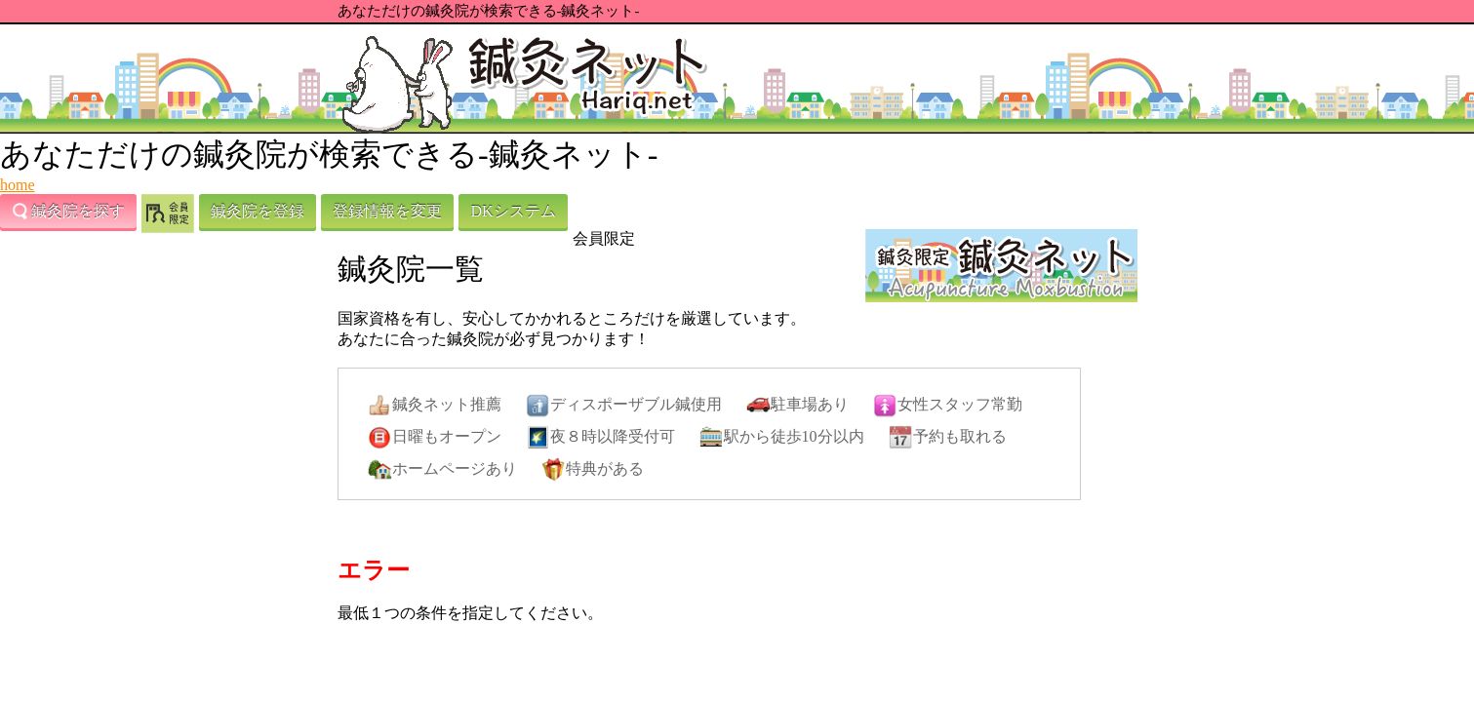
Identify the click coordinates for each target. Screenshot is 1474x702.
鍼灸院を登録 (257, 211)
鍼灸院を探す (68, 211)
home (17, 184)
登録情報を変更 (387, 211)
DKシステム (512, 211)
